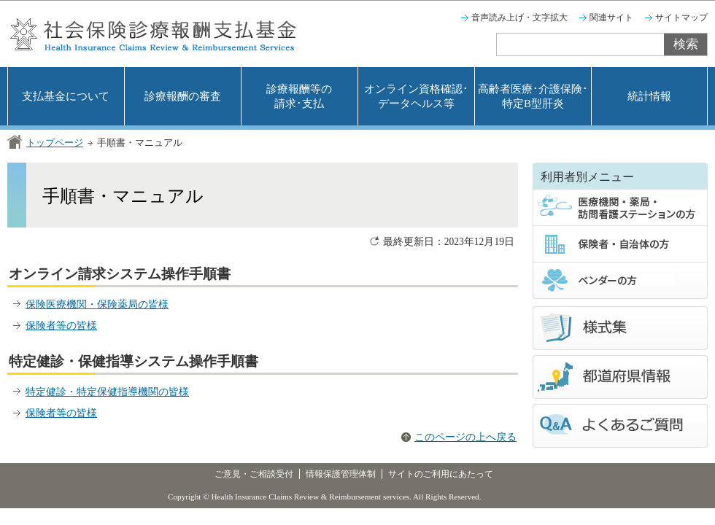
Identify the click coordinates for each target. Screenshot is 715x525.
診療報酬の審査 (182, 96)
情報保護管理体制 (341, 474)
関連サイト (611, 17)
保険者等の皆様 (61, 325)
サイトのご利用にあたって (440, 474)
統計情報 (649, 96)
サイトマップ (681, 17)
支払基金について (65, 96)
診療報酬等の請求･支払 (299, 96)
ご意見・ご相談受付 (253, 474)
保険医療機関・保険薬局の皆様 (97, 304)
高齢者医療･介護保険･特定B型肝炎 (533, 96)
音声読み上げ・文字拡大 (519, 17)
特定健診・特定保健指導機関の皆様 (107, 391)
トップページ (54, 142)
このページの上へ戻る (465, 437)
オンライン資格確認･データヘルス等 (416, 96)
